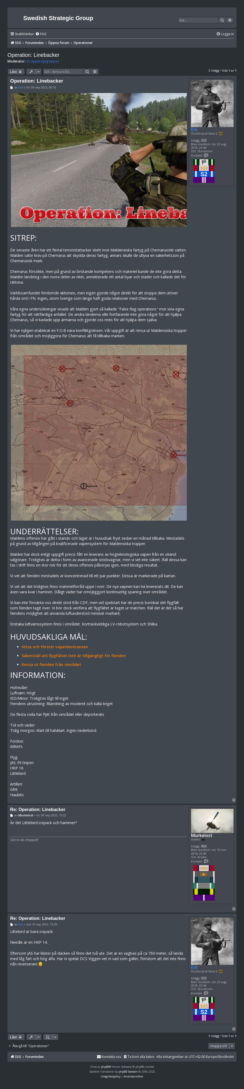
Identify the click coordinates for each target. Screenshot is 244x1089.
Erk (194, 129)
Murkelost (201, 835)
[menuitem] (41, 34)
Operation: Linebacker (33, 55)
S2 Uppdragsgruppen (42, 61)
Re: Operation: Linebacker (37, 809)
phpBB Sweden (128, 1071)
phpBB (105, 1067)
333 (204, 140)
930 (204, 846)
